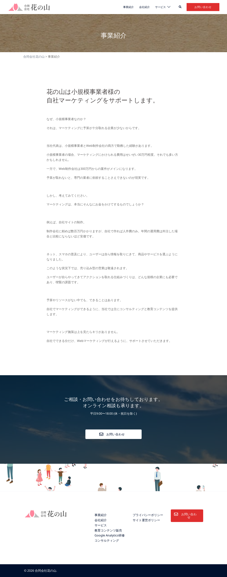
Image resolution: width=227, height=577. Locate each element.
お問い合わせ (203, 7)
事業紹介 (128, 7)
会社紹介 (144, 7)
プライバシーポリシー (148, 515)
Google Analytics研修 (110, 535)
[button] (180, 7)
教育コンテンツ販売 (108, 530)
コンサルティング (107, 540)
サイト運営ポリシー (146, 520)
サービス (160, 7)
